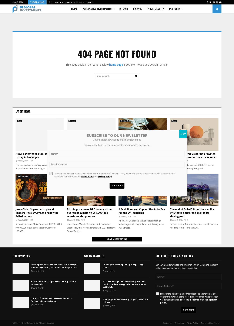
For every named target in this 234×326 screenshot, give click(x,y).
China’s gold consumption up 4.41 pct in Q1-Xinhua (123, 266)
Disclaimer (179, 323)
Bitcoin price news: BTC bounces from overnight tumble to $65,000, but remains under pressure (90, 213)
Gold (19, 121)
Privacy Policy (192, 323)
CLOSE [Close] (183, 134)
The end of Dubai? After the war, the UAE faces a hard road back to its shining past (192, 213)
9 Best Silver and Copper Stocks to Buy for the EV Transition (141, 211)
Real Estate (125, 121)
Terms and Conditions (210, 323)
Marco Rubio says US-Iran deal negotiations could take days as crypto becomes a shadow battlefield (124, 284)
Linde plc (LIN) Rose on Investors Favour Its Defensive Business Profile (51, 300)
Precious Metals (23, 176)
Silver (174, 121)
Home (74, 9)
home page (116, 64)
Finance (137, 9)
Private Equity (155, 9)
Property (174, 9)
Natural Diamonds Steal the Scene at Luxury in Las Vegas (38, 155)
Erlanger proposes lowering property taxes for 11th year (125, 301)
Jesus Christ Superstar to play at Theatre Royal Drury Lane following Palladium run (37, 213)
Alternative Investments (97, 9)
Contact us (167, 323)
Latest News (23, 111)
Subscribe (188, 310)
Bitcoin (123, 9)
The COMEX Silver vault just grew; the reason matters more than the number (193, 155)
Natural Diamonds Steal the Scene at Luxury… (74, 2)
